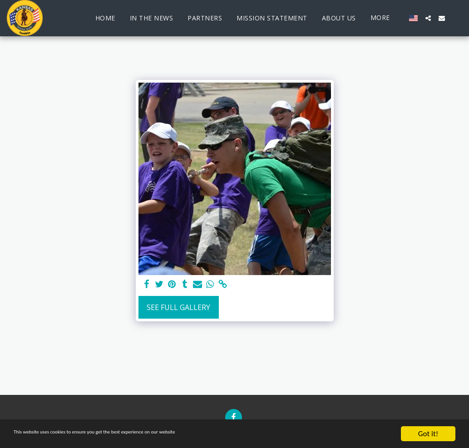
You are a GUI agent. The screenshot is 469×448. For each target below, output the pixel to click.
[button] (428, 18)
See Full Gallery (178, 307)
